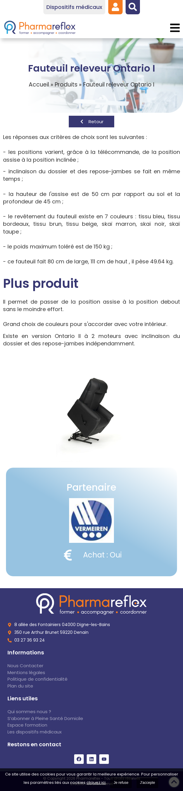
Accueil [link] (39, 85)
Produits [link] (66, 85)
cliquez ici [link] (96, 782)
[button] (175, 27)
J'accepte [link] (147, 783)
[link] (115, 7)
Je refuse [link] (121, 783)
